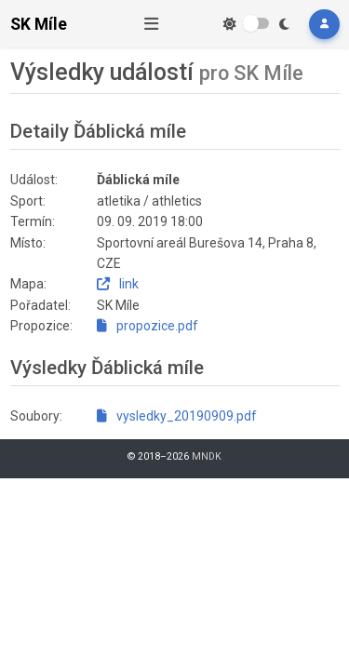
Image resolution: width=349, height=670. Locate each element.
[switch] (256, 23)
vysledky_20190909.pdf (177, 416)
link (118, 283)
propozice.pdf (147, 325)
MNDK (206, 456)
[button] (324, 24)
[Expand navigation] (151, 24)
